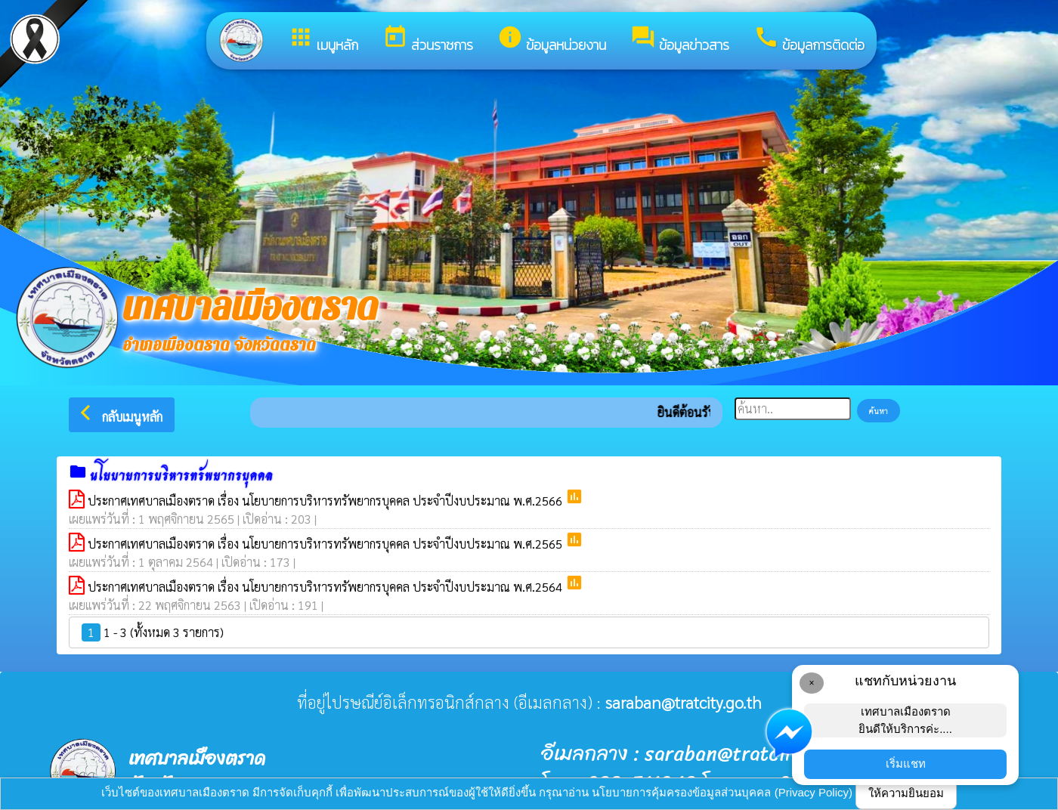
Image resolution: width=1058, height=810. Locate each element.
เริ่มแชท (906, 763)
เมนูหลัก (323, 39)
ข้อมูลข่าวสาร (679, 39)
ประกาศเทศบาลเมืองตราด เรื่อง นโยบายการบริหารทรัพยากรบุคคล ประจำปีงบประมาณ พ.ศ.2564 (326, 587)
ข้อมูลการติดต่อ (809, 39)
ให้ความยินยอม (906, 793)
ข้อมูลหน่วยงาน (551, 39)
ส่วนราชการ (427, 39)
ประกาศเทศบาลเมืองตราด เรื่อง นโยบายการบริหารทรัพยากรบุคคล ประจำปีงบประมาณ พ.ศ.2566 (326, 501)
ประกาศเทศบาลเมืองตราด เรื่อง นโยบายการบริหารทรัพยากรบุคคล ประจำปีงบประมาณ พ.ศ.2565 (326, 544)
